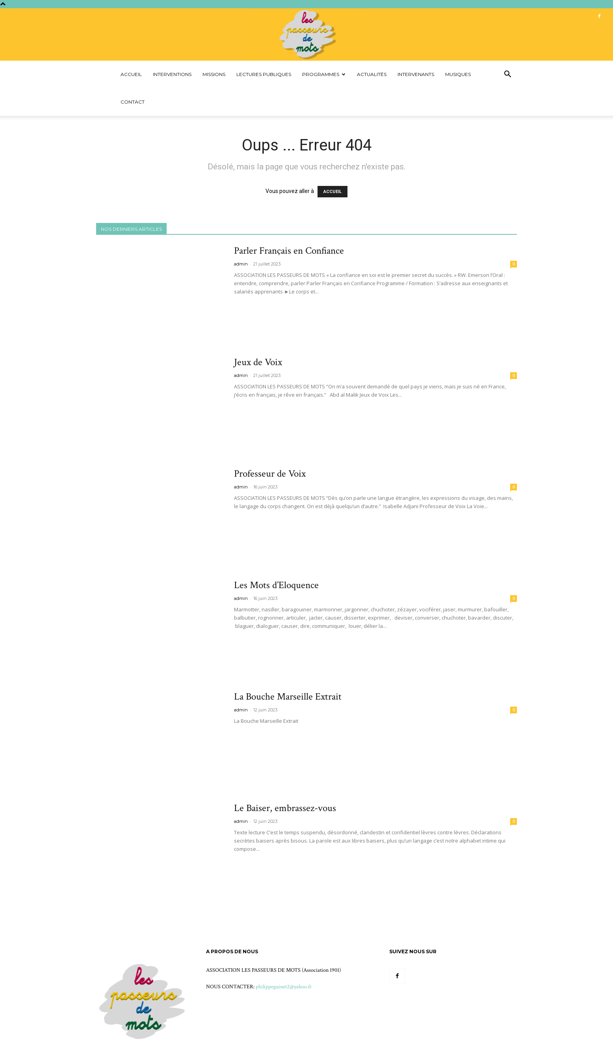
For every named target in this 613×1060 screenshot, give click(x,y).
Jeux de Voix (258, 362)
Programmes (324, 74)
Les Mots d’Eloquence (276, 585)
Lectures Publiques (263, 74)
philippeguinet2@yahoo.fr (284, 986)
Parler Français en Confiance (289, 250)
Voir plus (250, 306)
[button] (507, 75)
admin (241, 264)
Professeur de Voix (270, 473)
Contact (133, 102)
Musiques (458, 74)
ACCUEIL (332, 191)
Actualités (371, 74)
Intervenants (416, 74)
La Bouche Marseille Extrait (288, 696)
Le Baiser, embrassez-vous (285, 808)
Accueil (131, 74)
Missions (213, 74)
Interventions (172, 74)
